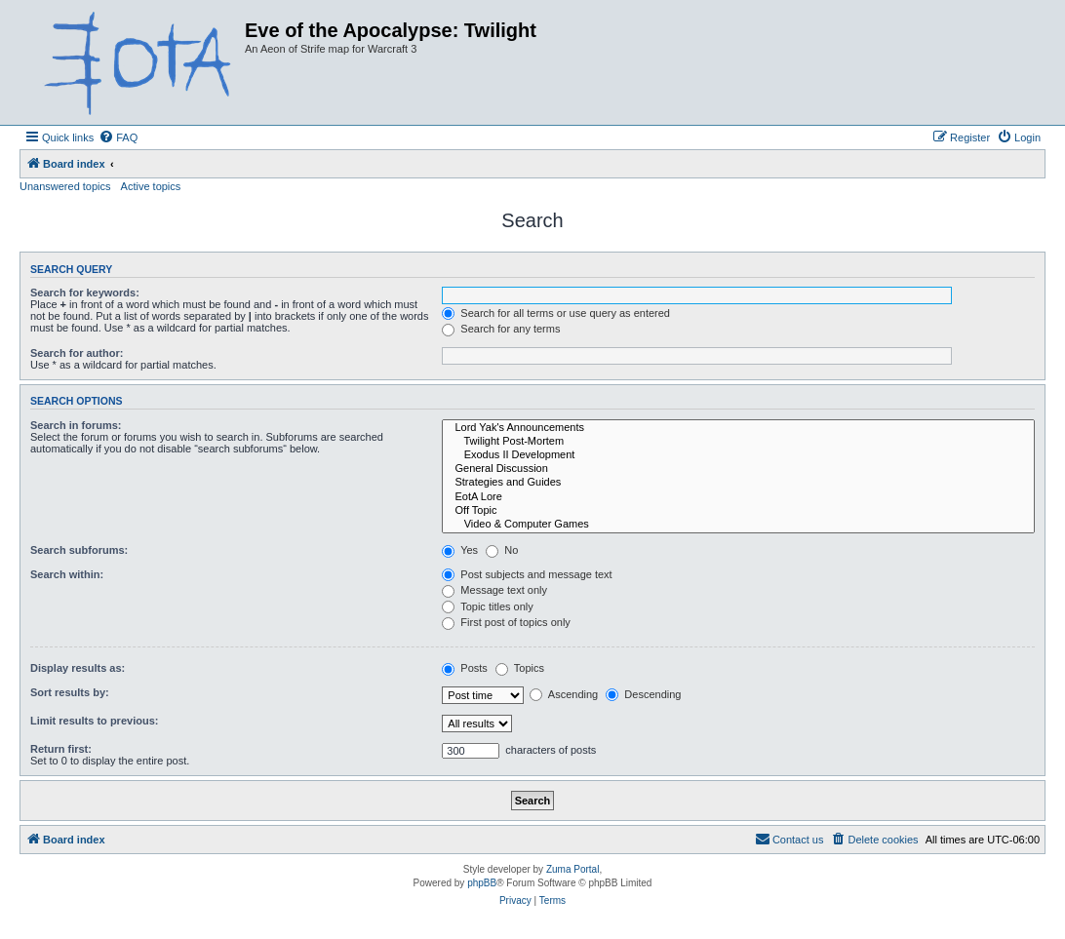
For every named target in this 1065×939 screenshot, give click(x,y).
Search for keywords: (84, 292)
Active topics (151, 186)
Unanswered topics (65, 186)
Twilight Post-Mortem (738, 442)
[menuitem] (118, 137)
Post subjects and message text (526, 574)
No (502, 550)
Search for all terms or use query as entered (556, 313)
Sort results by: (69, 692)
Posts (465, 668)
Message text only (494, 590)
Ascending (564, 694)
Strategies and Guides (738, 482)
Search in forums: (76, 425)
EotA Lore (738, 497)
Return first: (61, 749)
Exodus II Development (738, 455)
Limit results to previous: (94, 720)
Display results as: (77, 668)
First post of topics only (506, 622)
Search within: (66, 574)
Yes (460, 550)
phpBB (481, 883)
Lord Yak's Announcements (738, 428)
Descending (643, 694)
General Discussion (738, 469)
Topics (519, 668)
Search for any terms (501, 328)
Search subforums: (79, 550)
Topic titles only (487, 606)
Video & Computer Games (738, 524)
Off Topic (738, 511)
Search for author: (76, 353)
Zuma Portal (572, 869)
